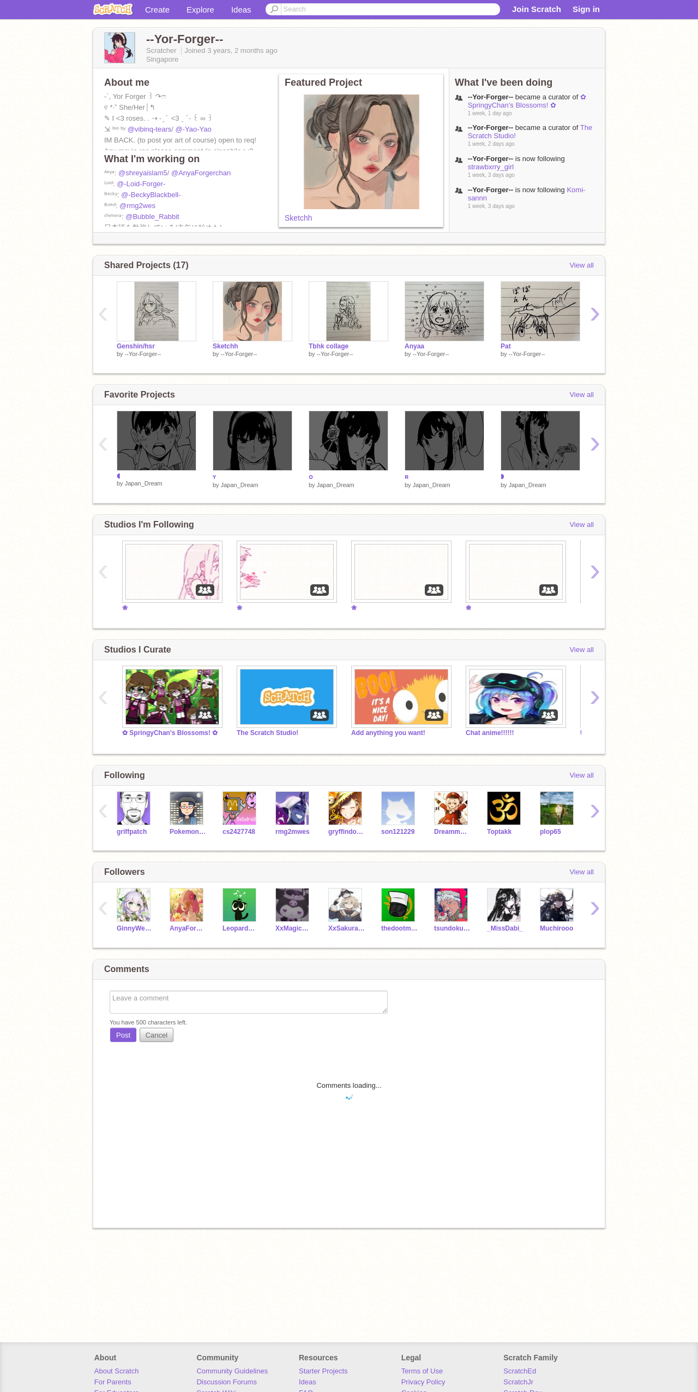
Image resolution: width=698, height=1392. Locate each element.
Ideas (241, 9)
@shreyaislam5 (142, 173)
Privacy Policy (423, 1382)
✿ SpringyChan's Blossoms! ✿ (527, 101)
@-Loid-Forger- (141, 184)
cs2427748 (238, 832)
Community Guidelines (232, 1371)
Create (157, 9)
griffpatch (132, 832)
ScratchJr (518, 1382)
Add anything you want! (388, 733)
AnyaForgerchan (188, 928)
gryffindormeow (346, 832)
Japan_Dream (144, 483)
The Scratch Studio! (267, 733)
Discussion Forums (226, 1382)
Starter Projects (323, 1371)
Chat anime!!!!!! (490, 733)
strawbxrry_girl (491, 167)
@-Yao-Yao (193, 129)
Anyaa (414, 346)
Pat (506, 346)
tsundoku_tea (452, 928)
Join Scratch (536, 9)
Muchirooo (556, 928)
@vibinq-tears (149, 129)
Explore (200, 9)
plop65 (550, 832)
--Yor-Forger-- (143, 354)
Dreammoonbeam (452, 832)
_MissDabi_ (505, 928)
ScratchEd (519, 1371)
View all (581, 265)
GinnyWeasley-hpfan (135, 928)
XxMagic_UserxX (293, 928)
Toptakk (499, 832)
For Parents (112, 1382)
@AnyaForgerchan (201, 173)
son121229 (397, 832)
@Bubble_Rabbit (152, 216)
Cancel (156, 1035)
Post (123, 1035)
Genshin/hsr (136, 346)
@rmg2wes (137, 206)
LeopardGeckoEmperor (240, 928)
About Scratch (116, 1371)
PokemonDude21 (188, 832)
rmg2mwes (292, 832)
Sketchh (298, 218)
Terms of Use (422, 1371)
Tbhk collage (328, 346)
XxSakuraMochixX (346, 928)
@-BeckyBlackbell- (150, 195)
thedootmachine (399, 928)
